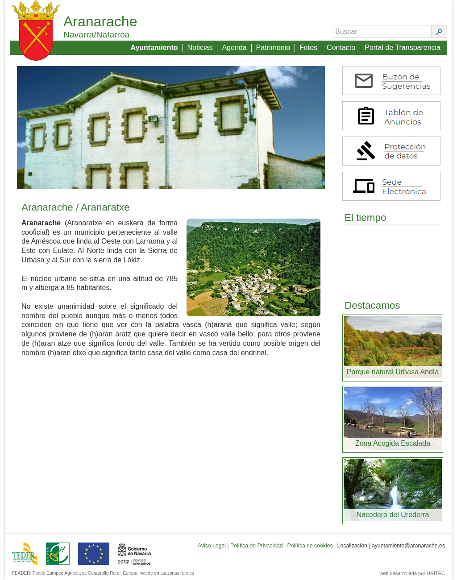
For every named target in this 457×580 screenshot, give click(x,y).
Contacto (341, 47)
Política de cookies (310, 546)
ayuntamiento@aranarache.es (408, 546)
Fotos (308, 47)
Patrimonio (273, 47)
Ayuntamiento (154, 47)
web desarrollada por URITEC (412, 573)
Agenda (234, 47)
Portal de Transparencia (402, 47)
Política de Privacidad (256, 546)
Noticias (200, 47)
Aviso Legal (212, 546)
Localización (352, 546)
